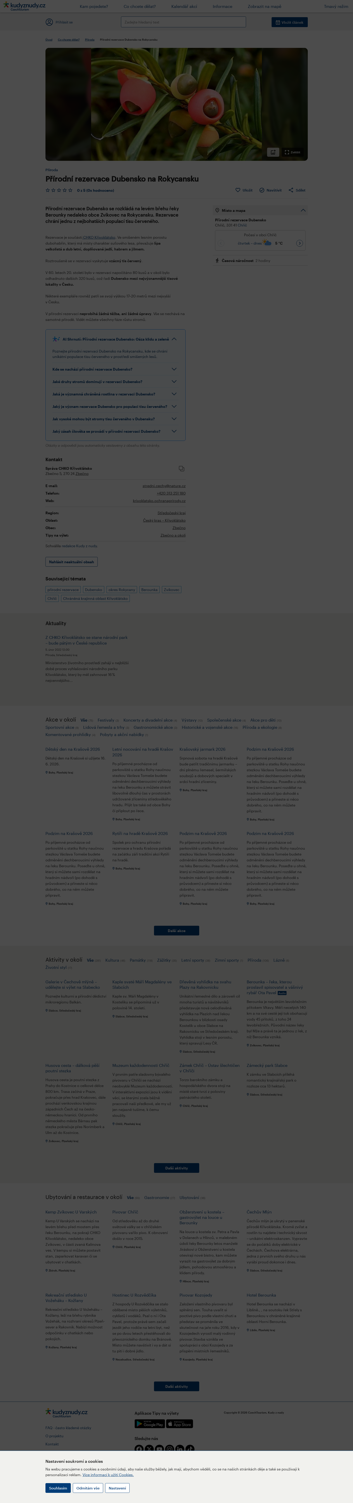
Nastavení (117, 1488)
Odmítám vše (88, 1488)
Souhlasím (58, 1488)
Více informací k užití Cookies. (108, 1475)
